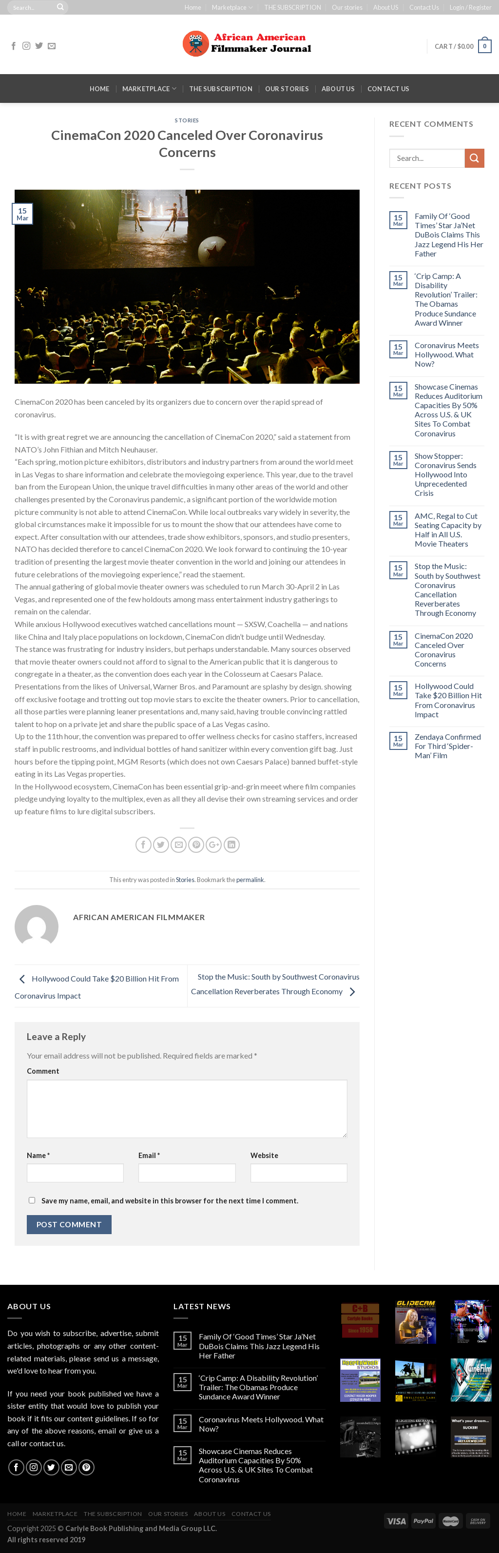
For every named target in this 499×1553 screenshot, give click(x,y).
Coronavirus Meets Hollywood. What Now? (447, 354)
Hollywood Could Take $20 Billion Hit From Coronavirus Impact (448, 700)
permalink (250, 880)
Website (264, 1155)
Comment (43, 1071)
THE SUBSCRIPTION (292, 7)
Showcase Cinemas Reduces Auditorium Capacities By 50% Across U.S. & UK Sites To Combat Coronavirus (448, 410)
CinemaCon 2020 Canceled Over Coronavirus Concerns (444, 649)
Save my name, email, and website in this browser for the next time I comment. (169, 1201)
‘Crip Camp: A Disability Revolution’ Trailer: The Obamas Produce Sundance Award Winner (446, 299)
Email (149, 1155)
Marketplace (232, 7)
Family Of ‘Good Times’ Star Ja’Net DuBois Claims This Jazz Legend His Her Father (449, 234)
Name (38, 1155)
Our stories (347, 7)
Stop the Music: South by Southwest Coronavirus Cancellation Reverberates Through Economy (447, 589)
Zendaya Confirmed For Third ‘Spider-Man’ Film (448, 746)
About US (385, 7)
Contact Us (424, 7)
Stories (187, 120)
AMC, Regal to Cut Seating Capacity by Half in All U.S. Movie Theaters (448, 530)
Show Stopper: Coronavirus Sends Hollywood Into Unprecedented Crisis (446, 474)
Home (193, 7)
